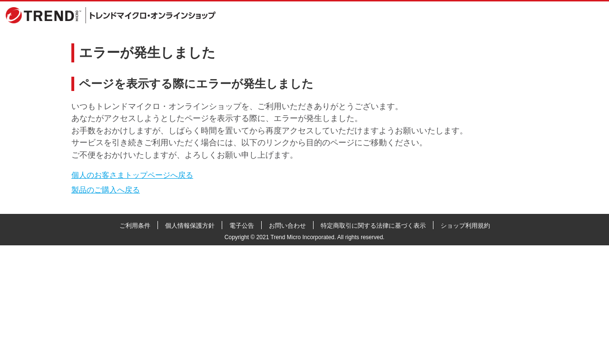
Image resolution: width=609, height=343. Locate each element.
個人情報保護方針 (190, 225)
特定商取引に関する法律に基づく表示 (373, 225)
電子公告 (241, 225)
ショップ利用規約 (465, 225)
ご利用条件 (134, 225)
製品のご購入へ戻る (105, 190)
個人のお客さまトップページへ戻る (132, 175)
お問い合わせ (287, 225)
